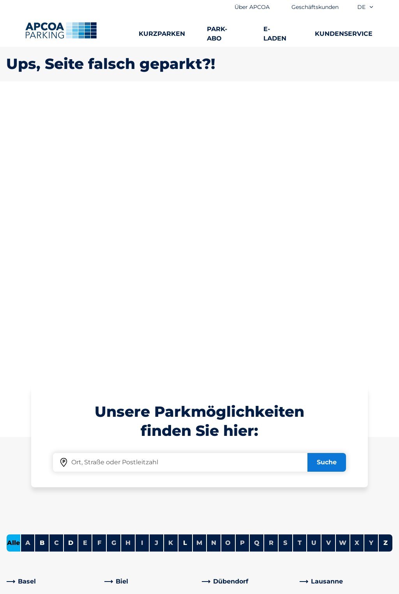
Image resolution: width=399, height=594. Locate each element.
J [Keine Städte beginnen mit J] (156, 268)
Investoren (223, 520)
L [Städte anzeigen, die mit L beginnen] (185, 268)
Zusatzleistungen (117, 586)
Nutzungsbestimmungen (40, 586)
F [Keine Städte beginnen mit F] (99, 268)
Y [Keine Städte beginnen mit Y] (371, 268)
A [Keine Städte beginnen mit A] (27, 268)
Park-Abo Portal (30, 458)
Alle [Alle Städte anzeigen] (13, 268)
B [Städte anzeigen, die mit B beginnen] (42, 268)
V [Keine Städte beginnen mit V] (328, 268)
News (214, 533)
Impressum (228, 586)
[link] (53, 307)
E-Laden (19, 470)
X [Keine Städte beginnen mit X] (357, 268)
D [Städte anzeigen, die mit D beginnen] (70, 268)
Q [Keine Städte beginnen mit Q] (257, 268)
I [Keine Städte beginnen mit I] (142, 268)
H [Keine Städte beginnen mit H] (128, 268)
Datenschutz (176, 586)
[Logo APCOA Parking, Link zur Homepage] (61, 30)
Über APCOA (225, 433)
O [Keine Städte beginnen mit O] (228, 268)
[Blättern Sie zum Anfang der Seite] (386, 374)
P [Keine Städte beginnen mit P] (242, 268)
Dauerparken (27, 445)
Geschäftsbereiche (235, 486)
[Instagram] (126, 483)
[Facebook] (110, 483)
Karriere (218, 445)
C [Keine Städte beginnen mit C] (56, 268)
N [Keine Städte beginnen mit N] (213, 268)
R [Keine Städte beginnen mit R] (271, 268)
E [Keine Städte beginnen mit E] (85, 268)
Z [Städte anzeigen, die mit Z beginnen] (385, 268)
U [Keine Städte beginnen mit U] (313, 268)
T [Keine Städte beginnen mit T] (300, 268)
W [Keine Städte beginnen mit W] (342, 268)
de (365, 7)
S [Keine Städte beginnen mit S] (285, 268)
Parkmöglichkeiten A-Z (42, 433)
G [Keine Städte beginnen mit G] (113, 268)
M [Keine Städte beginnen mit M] (199, 268)
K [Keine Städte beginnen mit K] (170, 268)
